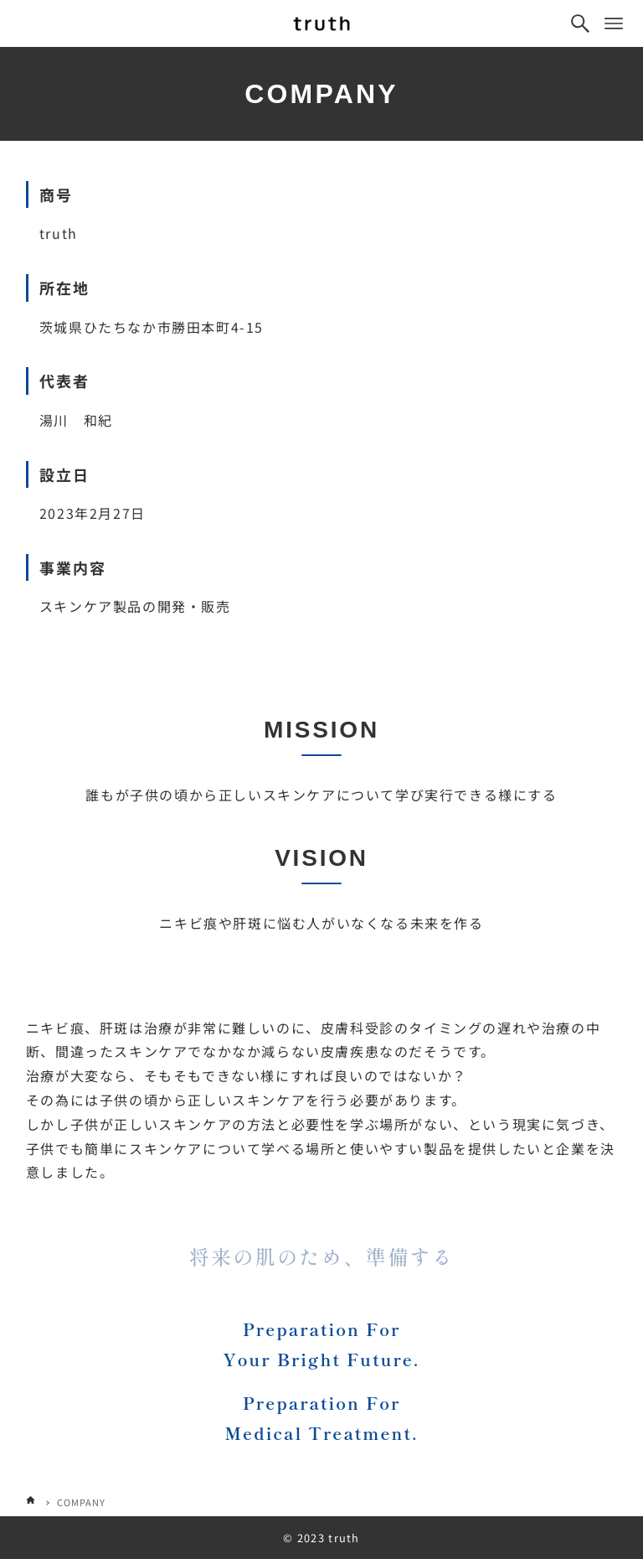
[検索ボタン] (580, 23)
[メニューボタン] (613, 23)
